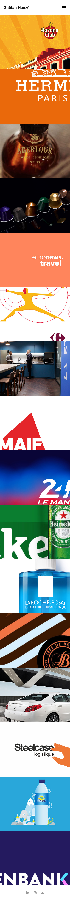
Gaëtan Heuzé (17, 7)
